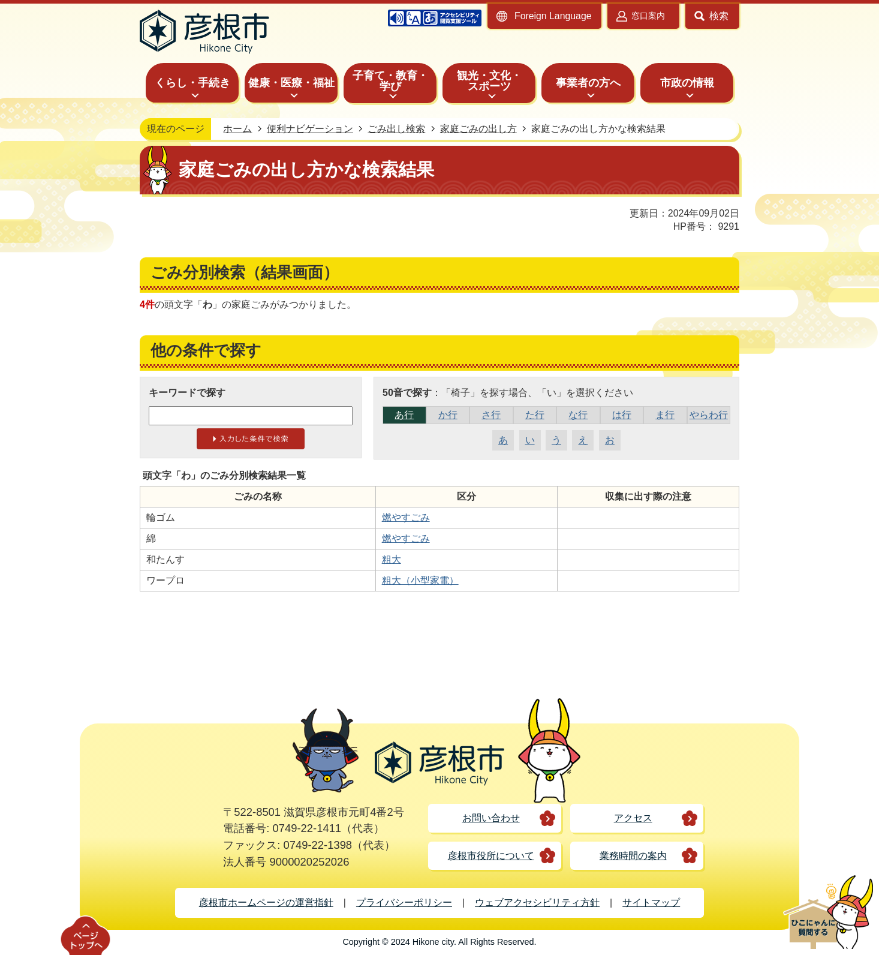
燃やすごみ (406, 517)
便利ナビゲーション (310, 129)
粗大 (391, 559)
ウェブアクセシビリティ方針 (537, 902)
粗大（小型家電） (420, 580)
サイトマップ (651, 902)
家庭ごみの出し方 (478, 129)
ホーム (237, 129)
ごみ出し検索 (396, 129)
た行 (534, 415)
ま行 (665, 415)
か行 (447, 415)
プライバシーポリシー (404, 902)
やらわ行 (709, 415)
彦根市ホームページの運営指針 (266, 902)
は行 (621, 415)
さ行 (491, 415)
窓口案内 (648, 15)
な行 (578, 415)
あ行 (404, 415)
